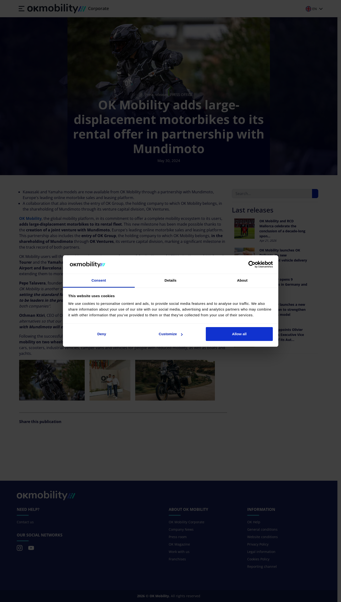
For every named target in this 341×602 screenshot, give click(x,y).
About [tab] (242, 280)
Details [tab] (171, 280)
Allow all (239, 334)
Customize (171, 334)
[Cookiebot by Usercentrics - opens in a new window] (252, 264)
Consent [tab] (98, 280)
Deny (101, 334)
